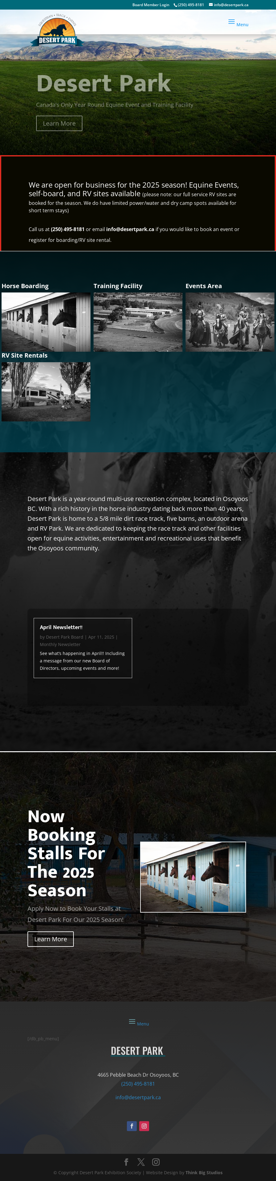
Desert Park (103, 88)
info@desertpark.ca (130, 229)
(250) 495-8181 (191, 4)
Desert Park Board (64, 637)
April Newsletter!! (61, 627)
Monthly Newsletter (60, 644)
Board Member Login (150, 4)
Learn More (59, 128)
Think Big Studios (204, 1172)
